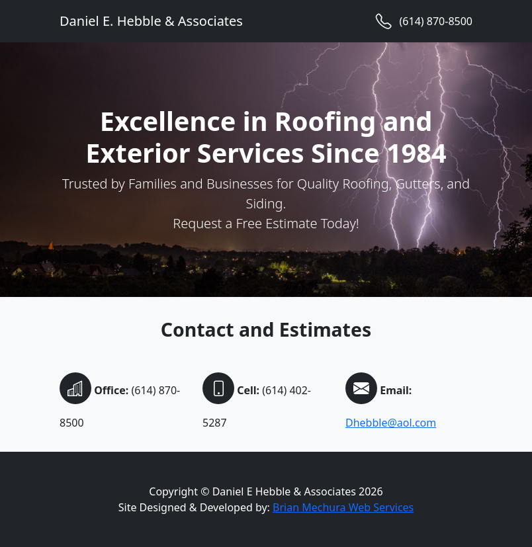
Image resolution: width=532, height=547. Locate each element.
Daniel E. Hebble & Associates (151, 21)
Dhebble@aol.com (390, 422)
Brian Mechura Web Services (343, 507)
